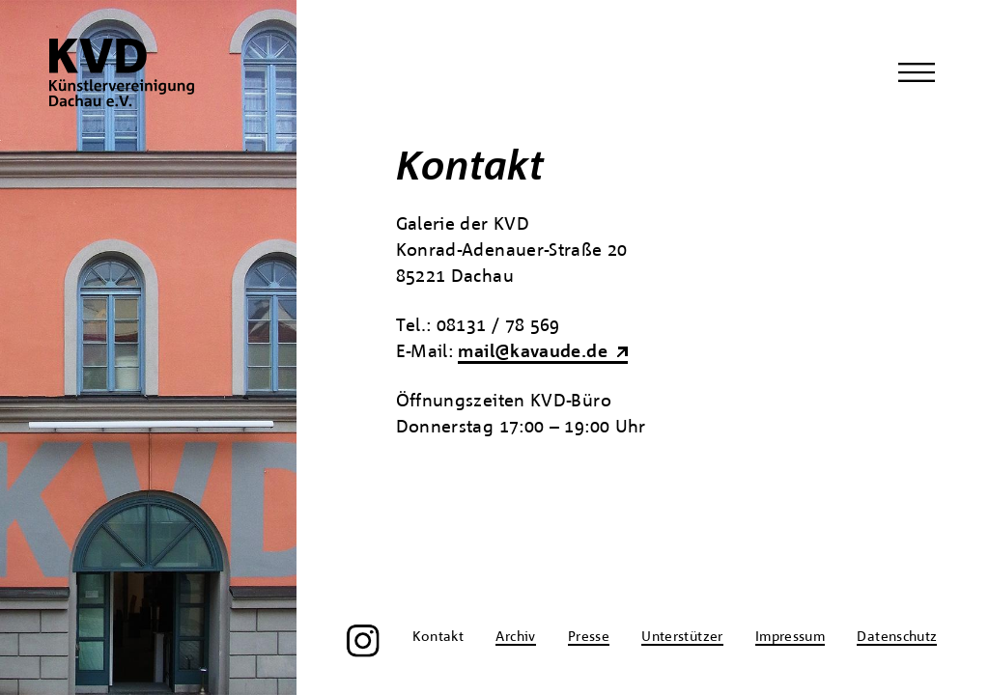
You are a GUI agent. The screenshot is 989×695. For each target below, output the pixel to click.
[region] (148, 347)
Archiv (515, 637)
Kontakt (438, 637)
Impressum (790, 637)
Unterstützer (681, 637)
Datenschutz (897, 637)
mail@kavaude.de (532, 352)
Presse (588, 637)
